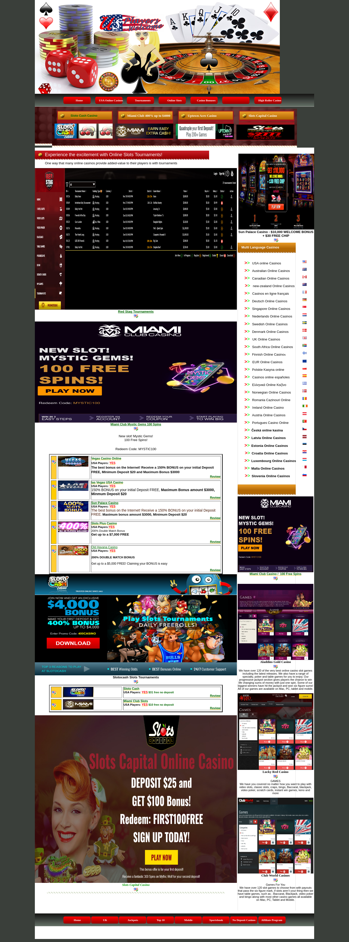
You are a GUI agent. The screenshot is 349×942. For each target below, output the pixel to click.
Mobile (188, 920)
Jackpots (133, 920)
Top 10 (161, 920)
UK (105, 920)
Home (79, 100)
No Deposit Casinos (243, 920)
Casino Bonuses (206, 100)
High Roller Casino (269, 100)
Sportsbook (216, 920)
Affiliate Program (271, 920)
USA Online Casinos (111, 100)
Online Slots (174, 100)
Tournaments (143, 100)
